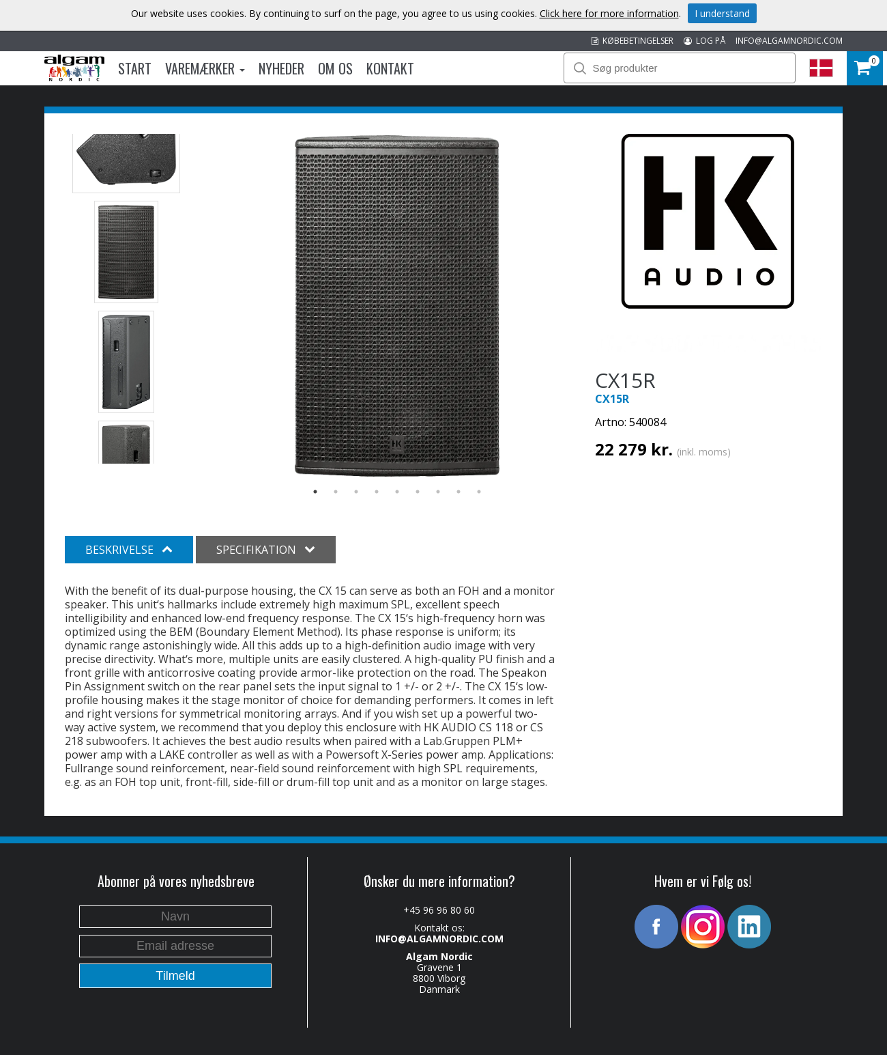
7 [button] (438, 491)
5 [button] (397, 491)
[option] (397, 306)
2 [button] (336, 491)
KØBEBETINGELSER (632, 40)
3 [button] (356, 491)
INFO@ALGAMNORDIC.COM (789, 40)
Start (134, 68)
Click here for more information (609, 13)
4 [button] (376, 491)
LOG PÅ (704, 40)
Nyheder (281, 68)
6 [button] (417, 491)
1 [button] (315, 491)
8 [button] (458, 491)
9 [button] (479, 491)
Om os (335, 68)
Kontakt (390, 68)
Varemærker (205, 68)
